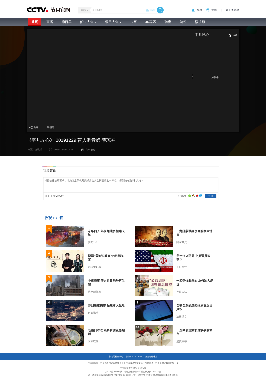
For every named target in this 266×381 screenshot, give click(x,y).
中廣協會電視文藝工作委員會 (139, 363)
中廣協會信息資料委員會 (112, 363)
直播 (49, 22)
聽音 (167, 22)
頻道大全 (88, 22)
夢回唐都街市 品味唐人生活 (106, 305)
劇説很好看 (94, 267)
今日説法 (181, 291)
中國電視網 (93, 363)
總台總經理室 (151, 356)
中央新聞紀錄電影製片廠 (167, 363)
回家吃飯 (93, 341)
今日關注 (181, 267)
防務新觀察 (94, 291)
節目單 (67, 22)
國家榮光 (181, 242)
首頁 (34, 22)
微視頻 (200, 22)
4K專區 (150, 22)
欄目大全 (113, 22)
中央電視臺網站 (116, 356)
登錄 (199, 10)
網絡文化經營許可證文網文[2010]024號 (142, 371)
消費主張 (181, 341)
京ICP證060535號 (113, 371)
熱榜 (152, 10)
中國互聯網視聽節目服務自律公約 (162, 375)
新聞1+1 (92, 242)
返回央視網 (232, 10)
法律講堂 (181, 316)
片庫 (133, 22)
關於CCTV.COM (134, 356)
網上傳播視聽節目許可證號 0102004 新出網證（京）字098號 (116, 375)
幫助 (214, 10)
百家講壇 (93, 312)
